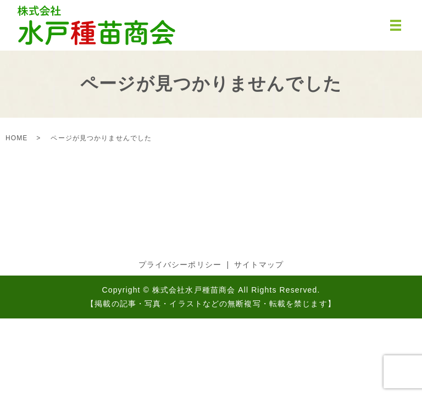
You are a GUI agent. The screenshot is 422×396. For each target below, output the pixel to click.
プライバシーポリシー (179, 264)
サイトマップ (259, 264)
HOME (16, 138)
